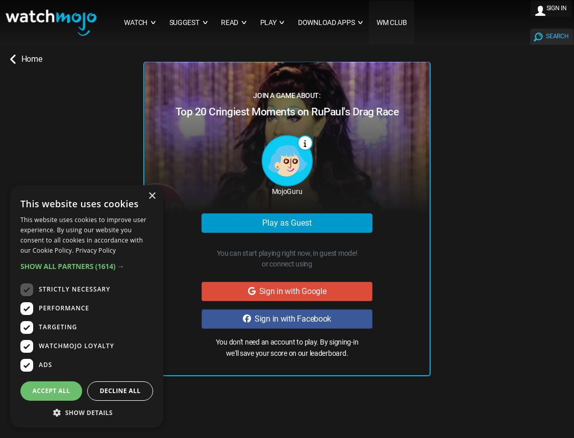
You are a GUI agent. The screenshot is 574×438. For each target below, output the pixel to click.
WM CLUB (392, 22)
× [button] (152, 196)
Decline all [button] (120, 390)
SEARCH (557, 36)
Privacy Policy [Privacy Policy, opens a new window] (96, 250)
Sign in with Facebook (287, 319)
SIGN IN (556, 8)
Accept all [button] (51, 390)
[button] (86, 266)
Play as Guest (287, 223)
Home (26, 59)
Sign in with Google (287, 291)
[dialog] (86, 306)
